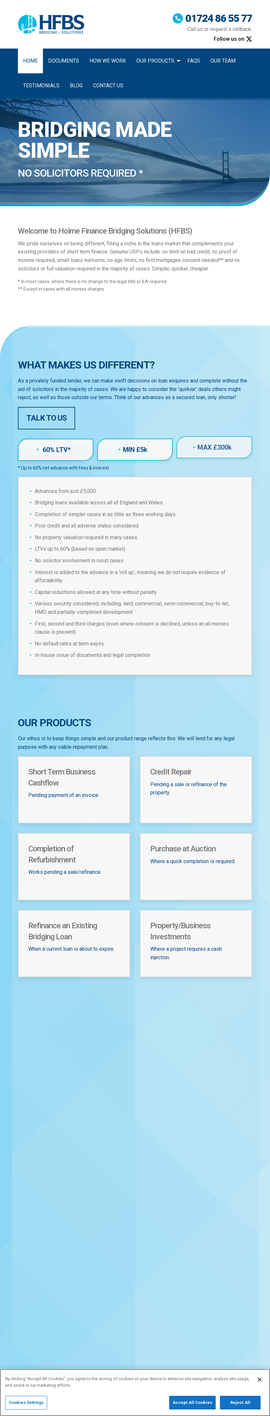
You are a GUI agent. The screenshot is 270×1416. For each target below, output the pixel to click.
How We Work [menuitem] (107, 61)
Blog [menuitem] (76, 85)
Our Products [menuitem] (155, 61)
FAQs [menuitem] (193, 61)
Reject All (240, 1406)
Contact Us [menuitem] (108, 85)
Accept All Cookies (192, 1406)
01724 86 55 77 (211, 18)
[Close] (259, 1383)
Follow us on (233, 39)
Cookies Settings (26, 1406)
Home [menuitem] (30, 61)
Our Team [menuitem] (223, 61)
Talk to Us (46, 418)
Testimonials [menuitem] (41, 85)
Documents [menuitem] (63, 61)
